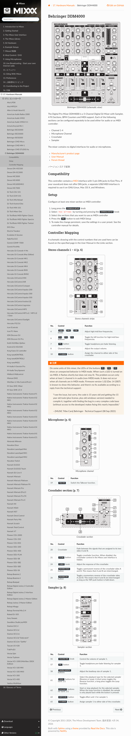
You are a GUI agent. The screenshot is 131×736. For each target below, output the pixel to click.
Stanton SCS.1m (13, 634)
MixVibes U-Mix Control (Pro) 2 (19, 382)
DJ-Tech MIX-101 (14, 208)
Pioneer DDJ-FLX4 (14, 555)
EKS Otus (11, 227)
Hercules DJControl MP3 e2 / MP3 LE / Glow (22, 314)
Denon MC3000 (13, 176)
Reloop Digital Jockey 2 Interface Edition (20, 594)
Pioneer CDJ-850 (14, 543)
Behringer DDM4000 (14, 153)
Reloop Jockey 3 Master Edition (19, 603)
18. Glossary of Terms (12, 687)
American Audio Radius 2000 (18, 114)
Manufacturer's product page (65, 153)
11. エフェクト (9, 70)
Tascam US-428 (13, 646)
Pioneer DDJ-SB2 (14, 563)
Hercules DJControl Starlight (18, 320)
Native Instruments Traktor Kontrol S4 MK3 (22, 428)
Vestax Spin (11, 654)
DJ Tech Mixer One (14, 212)
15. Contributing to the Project (16, 86)
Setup (11, 161)
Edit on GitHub (116, 5)
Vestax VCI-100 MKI (15, 668)
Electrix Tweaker (13, 231)
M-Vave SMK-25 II (14, 390)
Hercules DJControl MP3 (17, 309)
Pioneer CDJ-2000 (14, 535)
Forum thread (57, 160)
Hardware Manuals (64, 5)
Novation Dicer (13, 445)
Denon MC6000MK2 (15, 184)
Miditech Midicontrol (15, 374)
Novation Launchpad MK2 (17, 457)
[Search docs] (20, 19)
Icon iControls (12, 327)
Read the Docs (98, 728)
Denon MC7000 (13, 188)
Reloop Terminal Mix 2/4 (16, 611)
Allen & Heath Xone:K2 (16, 110)
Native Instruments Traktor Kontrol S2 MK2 (22, 405)
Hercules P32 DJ (13, 323)
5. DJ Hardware (9, 43)
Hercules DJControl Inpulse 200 (19, 290)
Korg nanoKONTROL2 (15, 359)
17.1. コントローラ (11, 98)
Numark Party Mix (14, 520)
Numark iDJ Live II (14, 473)
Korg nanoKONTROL (15, 355)
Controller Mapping (16, 165)
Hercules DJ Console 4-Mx (17, 251)
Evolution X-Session (15, 235)
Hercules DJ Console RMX (17, 270)
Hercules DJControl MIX (16, 278)
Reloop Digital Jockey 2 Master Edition (22, 599)
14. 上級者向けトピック (13, 82)
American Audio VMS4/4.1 (17, 122)
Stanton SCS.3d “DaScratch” (18, 638)
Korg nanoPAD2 (13, 363)
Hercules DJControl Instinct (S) (19, 302)
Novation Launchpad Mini (17, 449)
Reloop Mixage (12, 607)
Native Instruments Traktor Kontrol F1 (22, 394)
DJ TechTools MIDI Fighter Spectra (20, 219)
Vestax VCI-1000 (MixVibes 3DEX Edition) (20, 663)
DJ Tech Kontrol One (15, 204)
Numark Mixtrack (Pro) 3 (16, 492)
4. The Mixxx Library (11, 39)
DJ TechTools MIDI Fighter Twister (20, 223)
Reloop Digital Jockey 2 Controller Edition (20, 587)
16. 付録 (6, 90)
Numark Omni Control (15, 516)
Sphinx (61, 728)
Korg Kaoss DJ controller (17, 351)
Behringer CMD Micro (15, 142)
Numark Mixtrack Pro (15, 488)
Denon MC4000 (13, 180)
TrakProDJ (11, 650)
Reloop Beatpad (13, 582)
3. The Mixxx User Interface (14, 35)
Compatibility (14, 157)
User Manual (57, 157)
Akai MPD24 (12, 107)
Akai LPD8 (11, 103)
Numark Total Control (15, 527)
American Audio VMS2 (16, 118)
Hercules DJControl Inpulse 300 (19, 294)
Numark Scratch (13, 524)
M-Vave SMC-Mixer (15, 386)
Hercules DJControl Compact (18, 286)
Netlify (63, 731)
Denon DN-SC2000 (15, 172)
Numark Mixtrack (14, 477)
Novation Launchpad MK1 (17, 453)
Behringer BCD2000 (15, 130)
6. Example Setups (11, 47)
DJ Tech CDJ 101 (14, 192)
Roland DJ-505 (13, 614)
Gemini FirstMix (13, 247)
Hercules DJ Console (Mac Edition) (20, 255)
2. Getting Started (10, 31)
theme (75, 728)
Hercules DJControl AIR (16, 282)
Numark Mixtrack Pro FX (16, 496)
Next (118, 710)
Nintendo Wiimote (14, 441)
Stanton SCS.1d (13, 630)
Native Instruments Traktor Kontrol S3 (22, 417)
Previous (55, 710)
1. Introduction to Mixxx (13, 27)
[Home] (49, 5)
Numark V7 (11, 531)
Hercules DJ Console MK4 (17, 266)
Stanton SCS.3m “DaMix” (17, 642)
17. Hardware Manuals (11, 94)
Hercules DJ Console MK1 (17, 259)
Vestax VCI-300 (13, 676)
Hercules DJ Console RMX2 (18, 274)
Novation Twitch (13, 461)
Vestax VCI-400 (13, 679)
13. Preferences (9, 78)
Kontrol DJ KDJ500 (15, 347)
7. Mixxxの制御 (9, 51)
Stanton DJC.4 (12, 626)
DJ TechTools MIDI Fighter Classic (20, 216)
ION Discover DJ (13, 335)
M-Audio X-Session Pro (16, 366)
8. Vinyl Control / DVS (12, 55)
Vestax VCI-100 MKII (15, 672)
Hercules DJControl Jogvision (18, 305)
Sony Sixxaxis (12, 618)
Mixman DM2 (12, 378)
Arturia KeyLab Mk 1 (15, 126)
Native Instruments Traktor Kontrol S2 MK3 (22, 412)
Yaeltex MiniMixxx (14, 683)
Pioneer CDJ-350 (14, 539)
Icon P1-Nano (12, 331)
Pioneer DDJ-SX (13, 570)
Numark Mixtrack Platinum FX (18, 484)
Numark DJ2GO (13, 465)
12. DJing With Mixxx (12, 74)
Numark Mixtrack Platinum (17, 481)
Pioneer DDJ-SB (13, 559)
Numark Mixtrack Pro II (16, 500)
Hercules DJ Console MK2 (17, 262)
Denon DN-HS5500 (15, 169)
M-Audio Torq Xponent (16, 370)
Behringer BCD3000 (15, 134)
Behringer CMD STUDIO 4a (18, 149)
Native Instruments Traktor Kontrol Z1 (22, 437)
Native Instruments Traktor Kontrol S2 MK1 (22, 399)
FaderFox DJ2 (12, 239)
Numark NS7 (12, 512)
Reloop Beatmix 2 (14, 574)
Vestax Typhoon (13, 657)
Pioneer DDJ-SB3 (14, 567)
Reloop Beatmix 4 (14, 578)
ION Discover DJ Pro (15, 339)
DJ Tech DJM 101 (14, 196)
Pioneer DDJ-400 (14, 551)
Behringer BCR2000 (15, 138)
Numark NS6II (12, 508)
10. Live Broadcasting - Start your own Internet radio (19, 64)
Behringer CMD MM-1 (16, 146)
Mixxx (20, 8)
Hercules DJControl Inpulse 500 (19, 298)
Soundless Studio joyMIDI (17, 622)
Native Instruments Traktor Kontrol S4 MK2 (22, 422)
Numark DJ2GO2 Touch (16, 469)
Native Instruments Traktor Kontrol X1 (22, 434)
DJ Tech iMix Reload (15, 200)
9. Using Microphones (12, 59)
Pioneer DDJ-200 (14, 547)
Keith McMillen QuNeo (16, 343)
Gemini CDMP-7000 (15, 243)
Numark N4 (11, 504)
